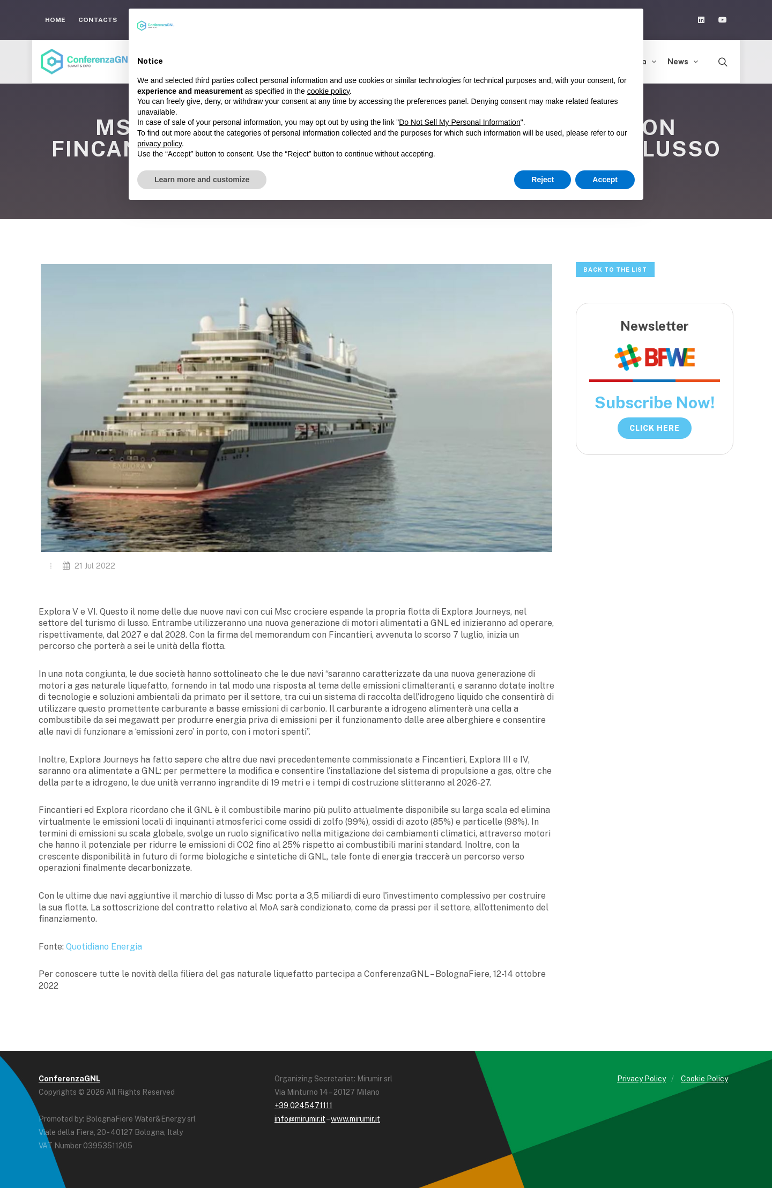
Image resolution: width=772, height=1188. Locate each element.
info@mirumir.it (299, 1119)
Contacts (97, 20)
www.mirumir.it (355, 1119)
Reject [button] (542, 179)
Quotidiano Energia (104, 947)
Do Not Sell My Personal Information (459, 122)
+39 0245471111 (303, 1105)
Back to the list (615, 269)
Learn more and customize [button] (201, 179)
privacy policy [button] (159, 143)
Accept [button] (605, 179)
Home (55, 20)
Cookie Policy (704, 1078)
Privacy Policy (641, 1078)
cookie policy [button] (328, 91)
